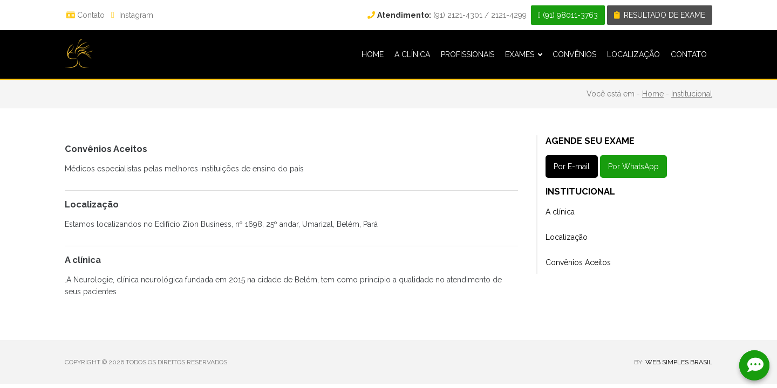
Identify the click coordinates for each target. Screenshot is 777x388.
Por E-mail (572, 166)
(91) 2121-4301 (424, 15)
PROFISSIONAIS (467, 54)
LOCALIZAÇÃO (633, 54)
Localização (567, 237)
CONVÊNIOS (574, 54)
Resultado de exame (659, 15)
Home (653, 93)
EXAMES (523, 54)
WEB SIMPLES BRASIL (678, 362)
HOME (373, 54)
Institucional (691, 93)
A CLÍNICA (412, 54)
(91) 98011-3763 (568, 15)
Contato (85, 15)
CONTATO (689, 54)
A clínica (560, 211)
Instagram (130, 15)
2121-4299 (509, 15)
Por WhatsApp (633, 166)
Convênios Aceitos (578, 262)
